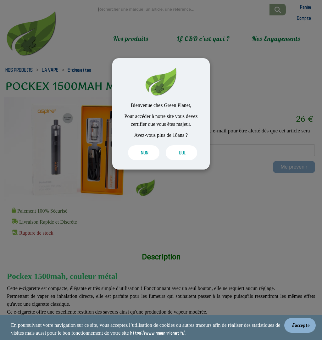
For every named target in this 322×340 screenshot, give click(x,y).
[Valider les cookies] (142, 152)
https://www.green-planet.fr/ (157, 332)
